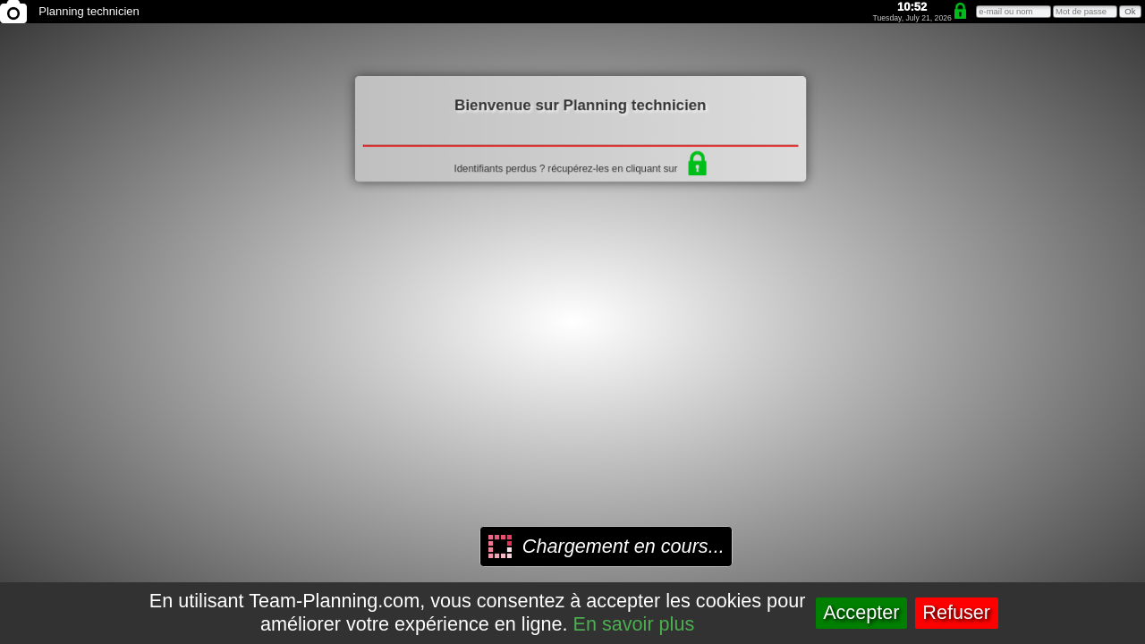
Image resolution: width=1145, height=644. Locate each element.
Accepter (861, 612)
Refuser (956, 612)
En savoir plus (634, 624)
